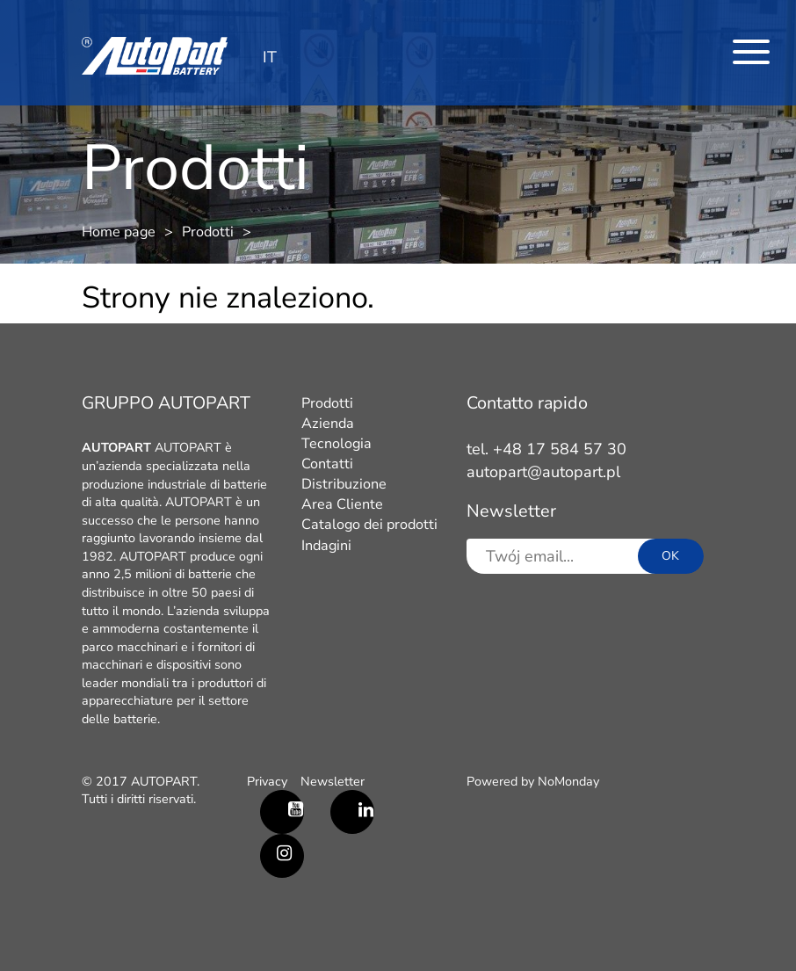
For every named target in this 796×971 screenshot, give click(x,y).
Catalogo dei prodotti (369, 524)
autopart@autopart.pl (543, 471)
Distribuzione (344, 484)
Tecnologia (336, 443)
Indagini (326, 545)
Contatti (327, 464)
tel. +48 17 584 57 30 (546, 449)
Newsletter (332, 781)
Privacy (267, 781)
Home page (119, 232)
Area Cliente (342, 504)
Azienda (327, 423)
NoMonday (568, 781)
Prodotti (208, 232)
